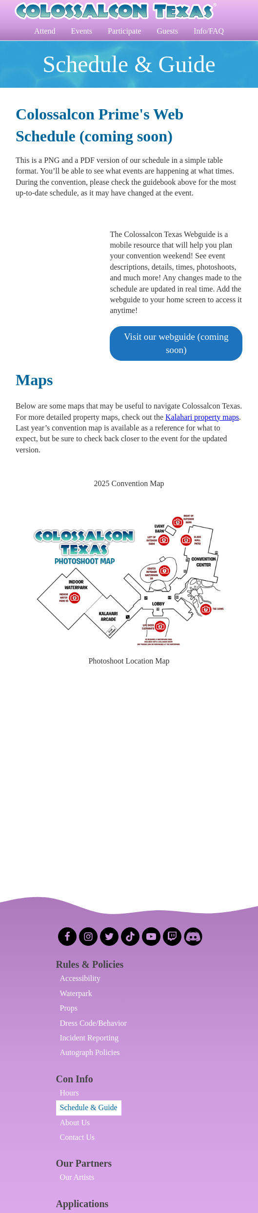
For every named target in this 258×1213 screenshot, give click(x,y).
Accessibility (80, 978)
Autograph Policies (90, 1052)
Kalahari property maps (202, 417)
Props (69, 1008)
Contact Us (77, 1137)
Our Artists (77, 1177)
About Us (75, 1122)
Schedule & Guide (89, 1107)
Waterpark (76, 993)
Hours (69, 1093)
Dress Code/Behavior (93, 1023)
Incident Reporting (89, 1038)
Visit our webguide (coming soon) (176, 343)
